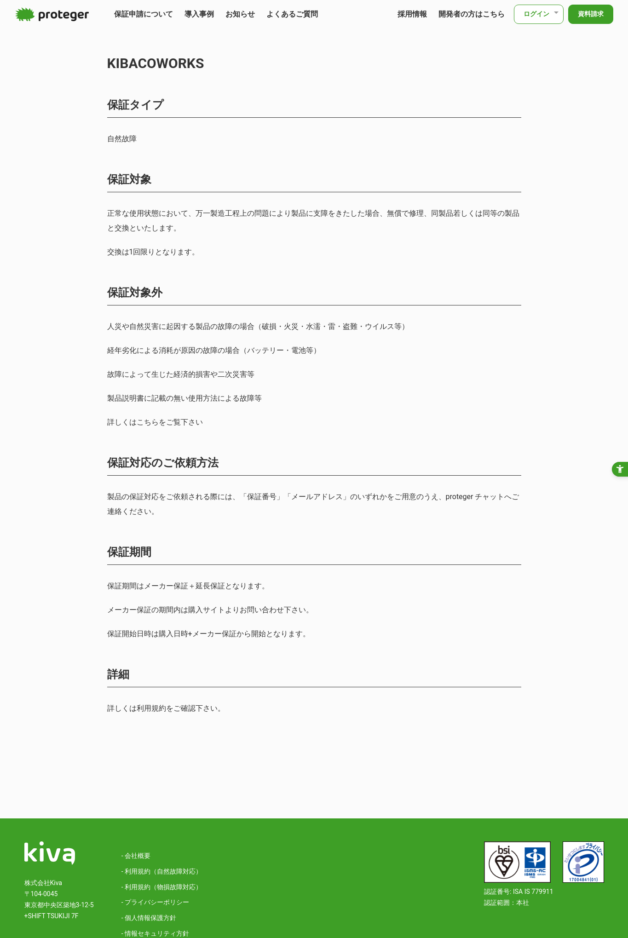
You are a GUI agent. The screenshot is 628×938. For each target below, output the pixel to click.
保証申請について (143, 14)
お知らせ (240, 14)
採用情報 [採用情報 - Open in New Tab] (412, 14)
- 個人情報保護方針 (148, 917)
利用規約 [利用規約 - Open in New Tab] (151, 708)
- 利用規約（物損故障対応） (161, 887)
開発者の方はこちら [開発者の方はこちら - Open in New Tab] (471, 14)
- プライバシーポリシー (155, 902)
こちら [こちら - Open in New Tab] (148, 422)
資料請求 (591, 13)
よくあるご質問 (292, 14)
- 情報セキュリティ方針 (155, 933)
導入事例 (199, 14)
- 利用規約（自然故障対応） (161, 871)
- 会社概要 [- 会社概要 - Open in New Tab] (135, 855)
